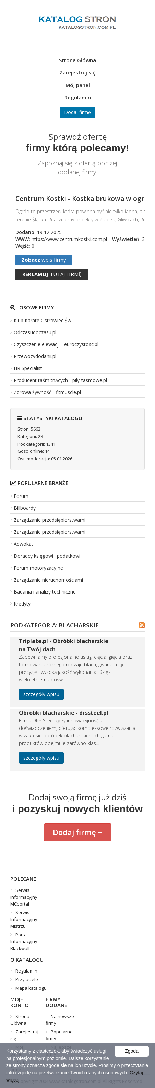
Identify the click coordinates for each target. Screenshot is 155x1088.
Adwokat (23, 544)
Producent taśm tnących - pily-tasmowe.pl (60, 380)
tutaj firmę (51, 274)
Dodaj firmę (77, 112)
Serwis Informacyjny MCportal (23, 897)
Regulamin (77, 97)
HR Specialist (28, 368)
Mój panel (77, 85)
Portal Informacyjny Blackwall (23, 941)
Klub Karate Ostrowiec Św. (43, 320)
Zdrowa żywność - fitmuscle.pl (47, 392)
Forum (21, 496)
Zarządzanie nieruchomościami (48, 579)
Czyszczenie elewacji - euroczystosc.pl (56, 344)
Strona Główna (77, 60)
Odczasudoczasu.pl (35, 332)
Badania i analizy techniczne (45, 591)
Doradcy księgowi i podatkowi (47, 556)
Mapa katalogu (31, 988)
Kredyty (22, 603)
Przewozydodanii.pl (35, 356)
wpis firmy (43, 259)
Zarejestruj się (77, 72)
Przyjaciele (26, 979)
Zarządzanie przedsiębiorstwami (49, 520)
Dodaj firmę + (78, 832)
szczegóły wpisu (41, 694)
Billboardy (25, 508)
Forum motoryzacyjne (38, 568)
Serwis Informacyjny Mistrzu (23, 919)
